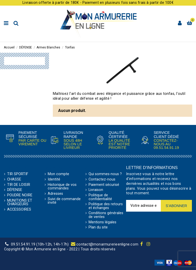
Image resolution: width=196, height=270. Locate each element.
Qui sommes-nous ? (105, 174)
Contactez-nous (102, 179)
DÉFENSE (14, 190)
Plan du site (98, 227)
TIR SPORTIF (17, 174)
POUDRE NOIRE (19, 195)
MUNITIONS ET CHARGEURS (19, 202)
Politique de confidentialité (100, 197)
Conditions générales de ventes (106, 215)
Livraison (96, 190)
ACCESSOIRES (19, 209)
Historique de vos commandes (62, 186)
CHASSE (14, 179)
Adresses (55, 194)
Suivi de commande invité (64, 201)
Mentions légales (102, 222)
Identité (54, 179)
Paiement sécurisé (104, 185)
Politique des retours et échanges (106, 206)
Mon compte (58, 174)
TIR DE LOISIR (18, 185)
